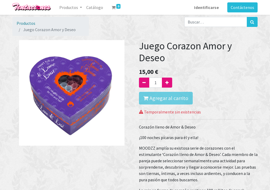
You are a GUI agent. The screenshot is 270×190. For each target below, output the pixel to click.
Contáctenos (242, 7)
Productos (26, 23)
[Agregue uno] (167, 83)
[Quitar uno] (144, 83)
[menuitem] (94, 7)
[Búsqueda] (252, 22)
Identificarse (206, 7)
